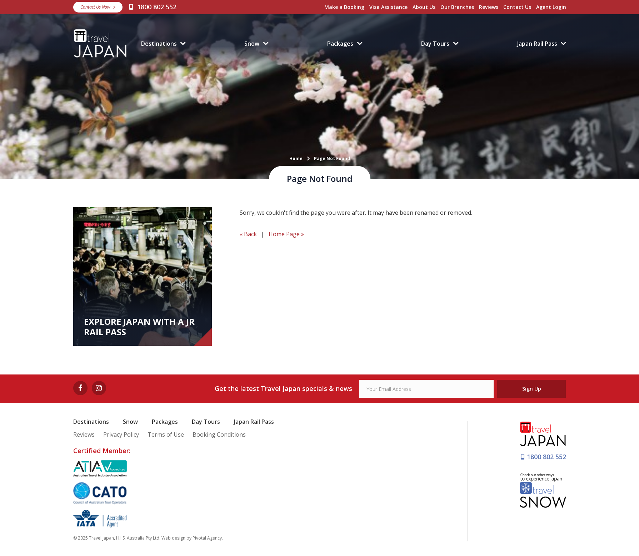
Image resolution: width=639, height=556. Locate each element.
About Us (424, 7)
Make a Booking (344, 7)
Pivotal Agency (207, 538)
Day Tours (435, 44)
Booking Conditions (219, 434)
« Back (248, 234)
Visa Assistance (388, 7)
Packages (340, 44)
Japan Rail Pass (537, 44)
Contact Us (517, 7)
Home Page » (286, 234)
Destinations (159, 44)
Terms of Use (166, 434)
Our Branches (457, 7)
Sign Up (531, 388)
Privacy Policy (121, 434)
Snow (251, 44)
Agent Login (551, 7)
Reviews (488, 7)
